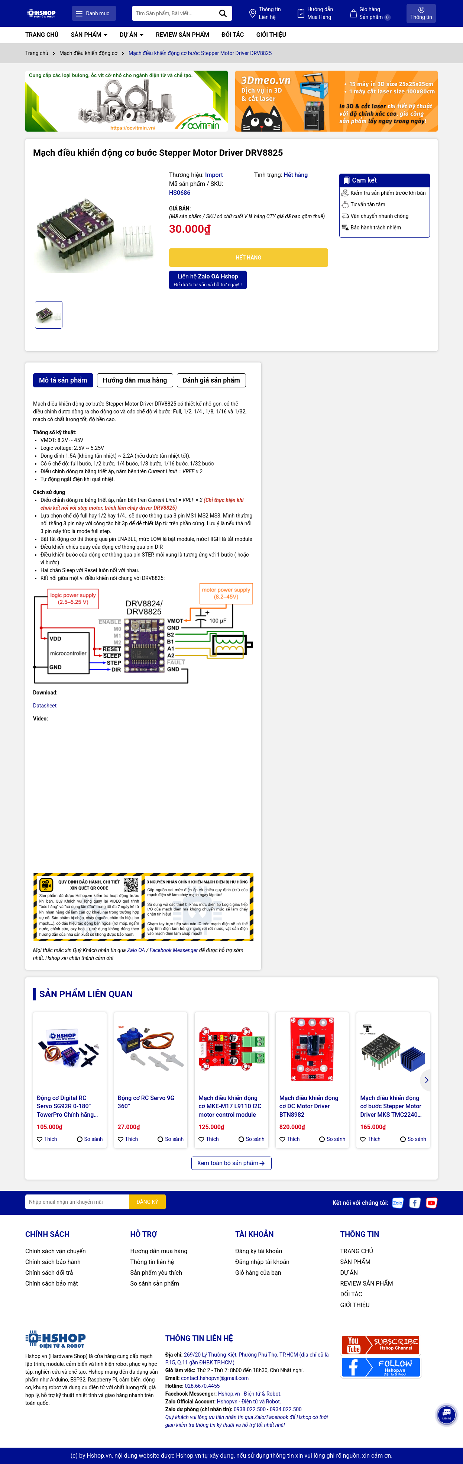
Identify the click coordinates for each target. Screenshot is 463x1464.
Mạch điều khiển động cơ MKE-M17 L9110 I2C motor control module (229, 1106)
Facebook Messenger (174, 950)
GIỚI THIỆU (271, 34)
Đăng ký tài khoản (258, 1251)
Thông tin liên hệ (152, 1261)
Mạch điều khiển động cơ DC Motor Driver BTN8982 (309, 1106)
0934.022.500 (286, 1409)
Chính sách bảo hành (53, 1261)
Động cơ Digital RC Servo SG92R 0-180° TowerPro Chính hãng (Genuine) (65, 1106)
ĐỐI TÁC (232, 34)
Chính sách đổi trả (49, 1272)
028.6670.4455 (202, 1386)
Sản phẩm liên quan (86, 994)
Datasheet (44, 706)
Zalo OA (136, 950)
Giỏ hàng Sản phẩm (375, 13)
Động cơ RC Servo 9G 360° (146, 1102)
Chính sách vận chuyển (55, 1251)
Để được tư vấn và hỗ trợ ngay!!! (208, 279)
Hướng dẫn (320, 13)
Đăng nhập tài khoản (262, 1261)
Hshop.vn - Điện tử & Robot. (250, 1394)
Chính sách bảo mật (51, 1283)
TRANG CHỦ (41, 34)
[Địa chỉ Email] (95, 1201)
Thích (47, 1139)
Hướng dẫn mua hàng (159, 1251)
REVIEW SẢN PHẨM (182, 34)
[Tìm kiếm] (223, 13)
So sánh (90, 1139)
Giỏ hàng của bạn (258, 1272)
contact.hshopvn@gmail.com (215, 1378)
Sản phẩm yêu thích (156, 1272)
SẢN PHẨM (87, 34)
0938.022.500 (250, 1409)
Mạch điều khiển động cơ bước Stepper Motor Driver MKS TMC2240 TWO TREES (390, 1106)
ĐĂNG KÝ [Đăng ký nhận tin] (147, 1202)
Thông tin (270, 13)
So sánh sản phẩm (154, 1283)
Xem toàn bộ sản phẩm (231, 1163)
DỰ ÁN (129, 34)
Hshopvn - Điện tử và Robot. (249, 1402)
